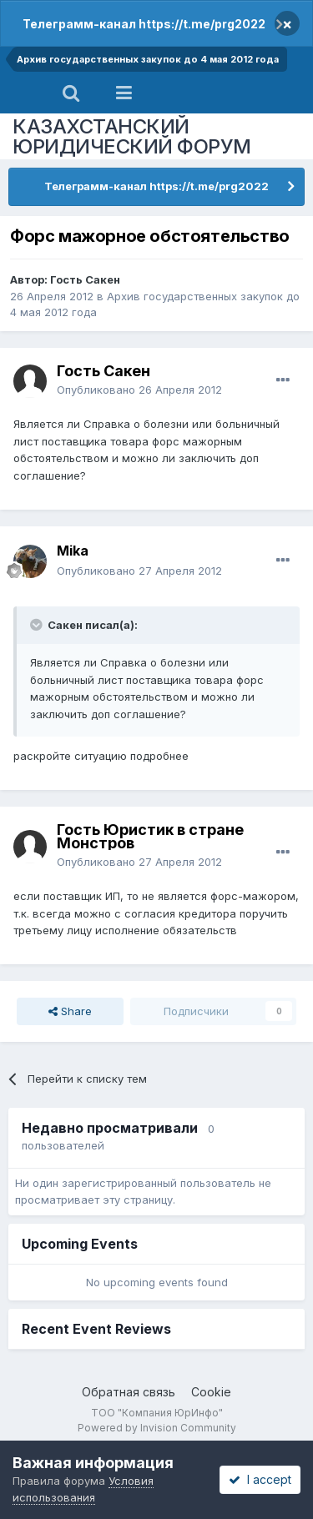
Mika (72, 550)
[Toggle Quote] (37, 624)
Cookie (211, 1392)
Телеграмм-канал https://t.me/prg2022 (144, 24)
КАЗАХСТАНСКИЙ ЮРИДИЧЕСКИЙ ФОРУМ (132, 136)
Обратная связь (128, 1392)
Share (70, 1011)
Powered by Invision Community (157, 1427)
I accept (260, 1479)
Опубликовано (139, 389)
